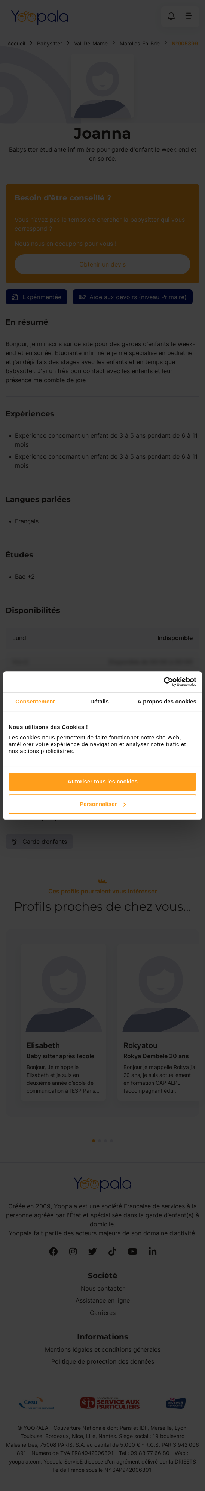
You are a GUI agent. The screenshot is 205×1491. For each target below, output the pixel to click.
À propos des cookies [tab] (166, 701)
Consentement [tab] (35, 701)
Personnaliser (103, 804)
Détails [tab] (99, 701)
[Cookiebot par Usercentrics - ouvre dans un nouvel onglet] (163, 682)
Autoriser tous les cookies (102, 781)
